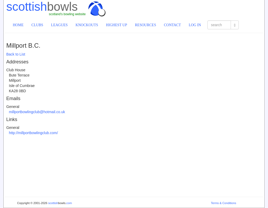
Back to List (15, 54)
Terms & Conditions (223, 203)
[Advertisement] (202, 9)
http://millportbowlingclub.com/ (33, 133)
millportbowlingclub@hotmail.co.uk (37, 112)
